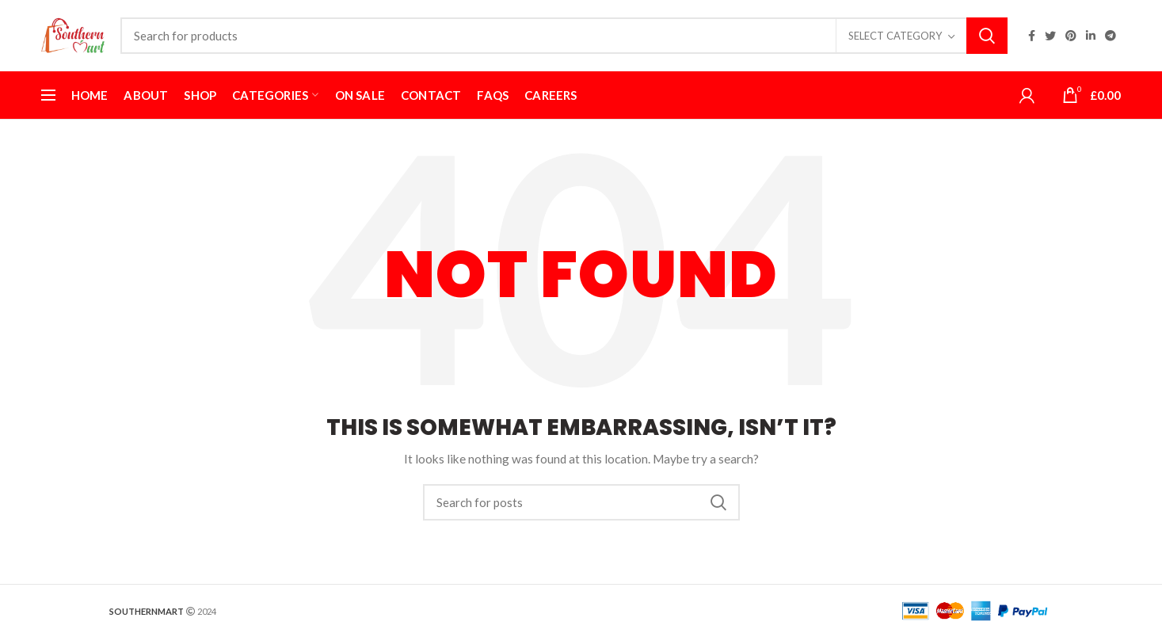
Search (987, 35)
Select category (895, 35)
